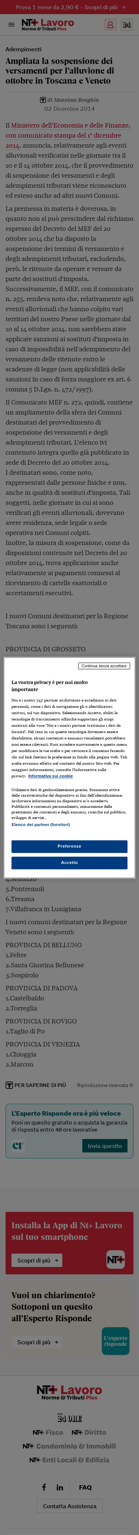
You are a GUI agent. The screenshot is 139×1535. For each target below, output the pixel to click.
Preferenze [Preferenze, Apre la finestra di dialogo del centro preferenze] (70, 846)
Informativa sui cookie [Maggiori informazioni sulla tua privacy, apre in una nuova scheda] (50, 776)
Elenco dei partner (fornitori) (40, 824)
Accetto (69, 862)
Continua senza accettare (104, 666)
